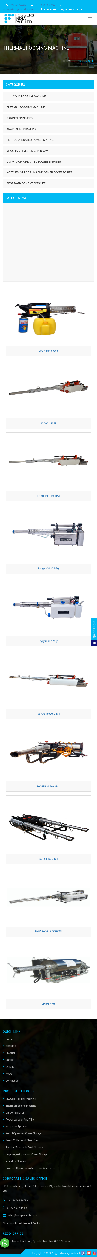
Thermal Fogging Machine (26, 107)
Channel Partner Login (53, 9)
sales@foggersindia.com (18, 9)
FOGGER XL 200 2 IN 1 (48, 786)
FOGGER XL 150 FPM (48, 496)
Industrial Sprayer (16, 1161)
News (9, 1073)
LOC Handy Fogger (48, 351)
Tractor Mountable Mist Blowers (24, 1147)
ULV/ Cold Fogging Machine (26, 96)
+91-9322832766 (44, 5)
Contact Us (12, 1080)
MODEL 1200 (48, 1004)
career (10, 1059)
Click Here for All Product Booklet (22, 1223)
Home (67, 61)
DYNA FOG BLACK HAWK (48, 931)
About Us (11, 1046)
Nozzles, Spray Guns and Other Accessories (40, 172)
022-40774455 (18, 5)
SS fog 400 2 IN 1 (48, 859)
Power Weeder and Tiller (20, 1119)
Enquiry (10, 1066)
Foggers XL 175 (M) (48, 568)
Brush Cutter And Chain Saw (22, 1140)
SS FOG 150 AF (48, 423)
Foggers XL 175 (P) (48, 641)
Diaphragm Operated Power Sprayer (34, 161)
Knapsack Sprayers (21, 128)
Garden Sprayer (15, 1112)
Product (10, 1052)
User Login (76, 9)
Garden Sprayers (20, 118)
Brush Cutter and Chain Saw (28, 150)
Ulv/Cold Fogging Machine (21, 1098)
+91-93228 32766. (16, 1199)
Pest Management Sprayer (26, 183)
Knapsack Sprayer (16, 1126)
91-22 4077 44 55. (15, 1207)
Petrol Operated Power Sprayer (31, 139)
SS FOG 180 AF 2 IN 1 (48, 714)
